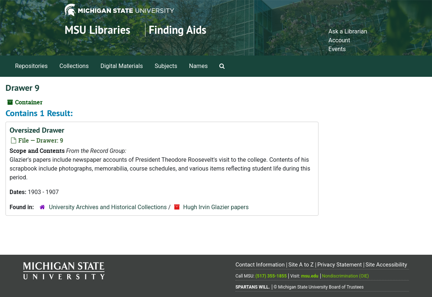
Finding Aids (177, 30)
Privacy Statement (339, 264)
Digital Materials (121, 65)
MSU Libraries (97, 30)
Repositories (31, 65)
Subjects (166, 65)
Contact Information (260, 264)
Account (339, 40)
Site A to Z (301, 264)
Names (198, 65)
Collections (74, 65)
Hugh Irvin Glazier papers (216, 207)
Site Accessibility (386, 264)
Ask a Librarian (347, 31)
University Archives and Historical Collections (108, 207)
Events (337, 49)
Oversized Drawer (37, 130)
